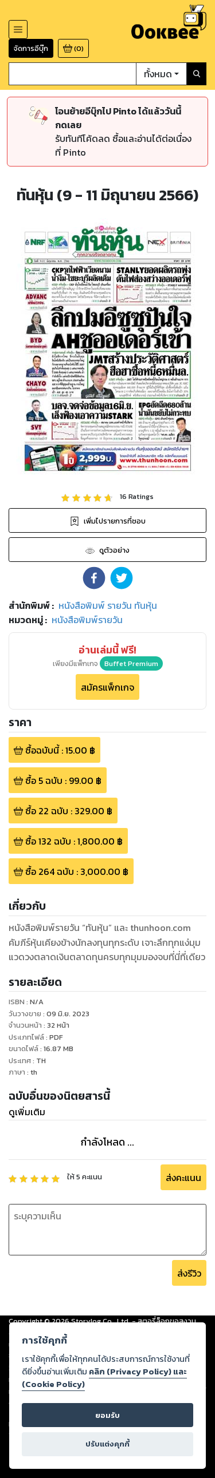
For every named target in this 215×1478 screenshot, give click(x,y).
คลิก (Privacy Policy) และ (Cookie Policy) (104, 1377)
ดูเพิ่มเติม (27, 1112)
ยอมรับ (107, 1415)
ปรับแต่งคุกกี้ (107, 1444)
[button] (94, 577)
